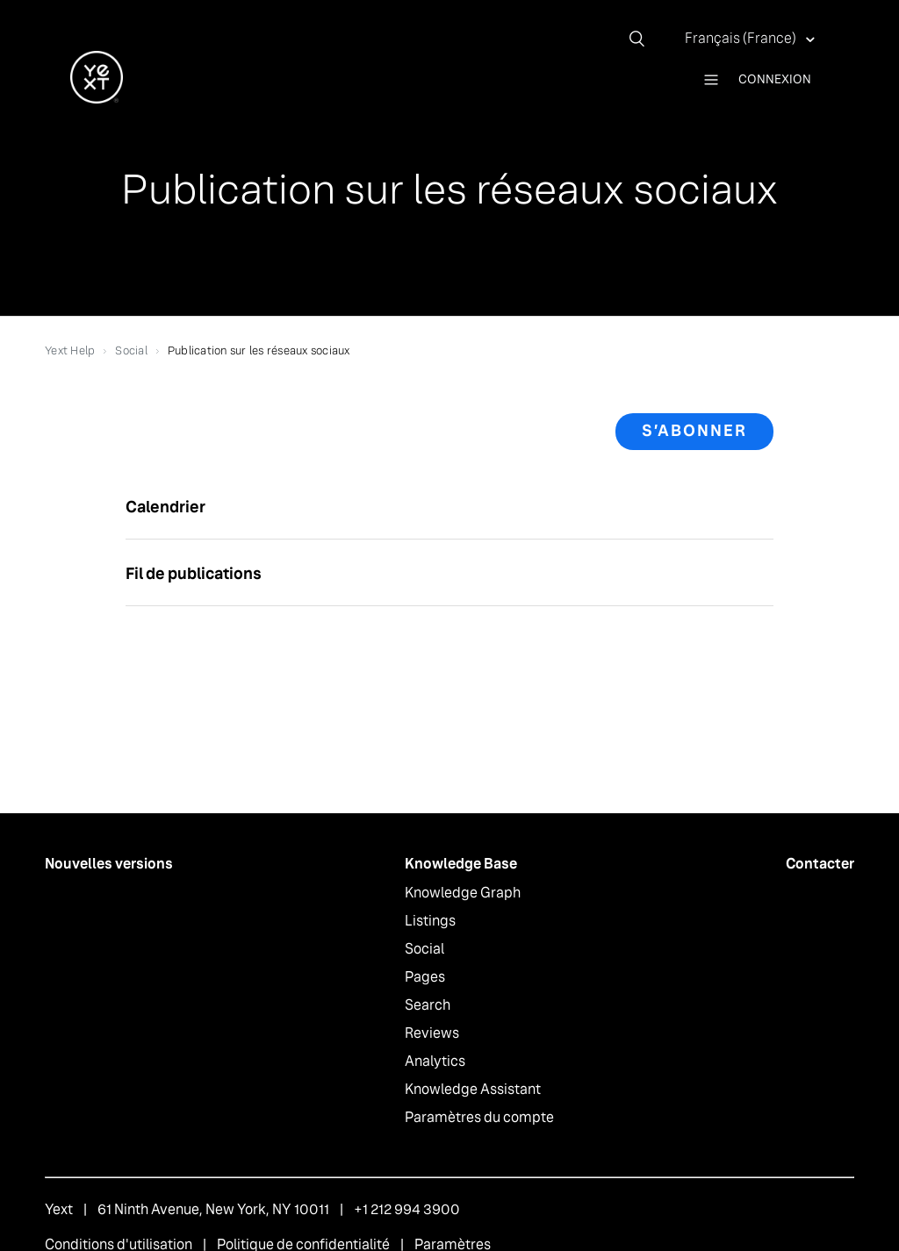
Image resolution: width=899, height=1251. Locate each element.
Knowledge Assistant (473, 1089)
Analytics (435, 1061)
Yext (59, 1209)
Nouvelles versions (109, 863)
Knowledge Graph (463, 892)
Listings (430, 920)
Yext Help (70, 350)
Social (131, 350)
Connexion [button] (774, 79)
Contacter (820, 863)
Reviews (432, 1033)
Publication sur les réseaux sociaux (259, 350)
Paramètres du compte (479, 1117)
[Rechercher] (643, 38)
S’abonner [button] (694, 430)
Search (427, 1005)
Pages (425, 977)
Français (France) (742, 38)
